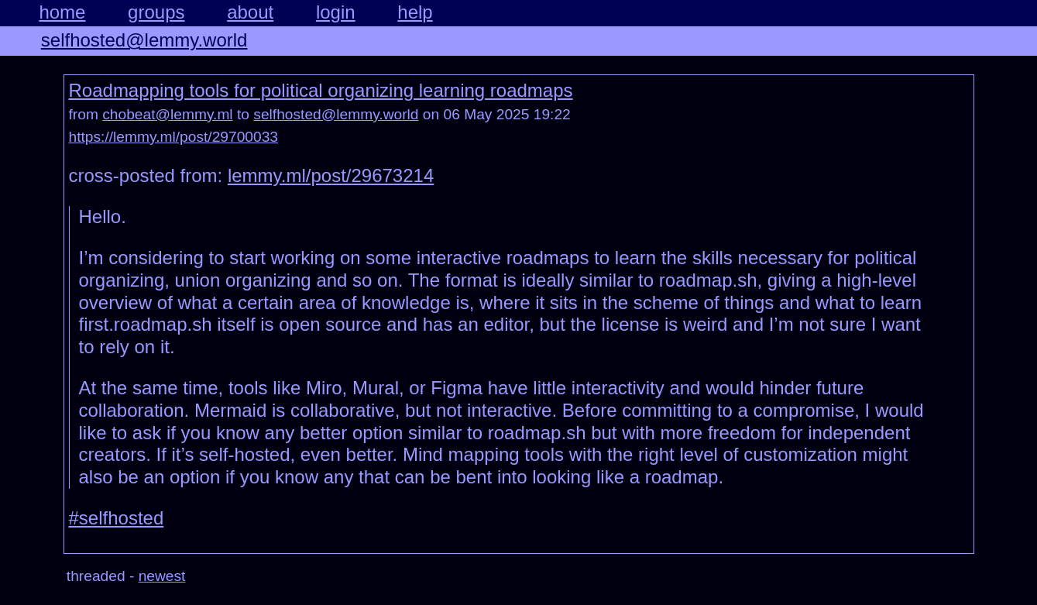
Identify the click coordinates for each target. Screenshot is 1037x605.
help (414, 12)
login (335, 12)
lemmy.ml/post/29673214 (331, 175)
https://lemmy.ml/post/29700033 (174, 137)
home (62, 12)
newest (162, 576)
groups (156, 12)
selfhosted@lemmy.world (144, 39)
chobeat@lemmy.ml (167, 114)
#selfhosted (116, 517)
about (250, 12)
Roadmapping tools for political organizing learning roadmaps (321, 90)
